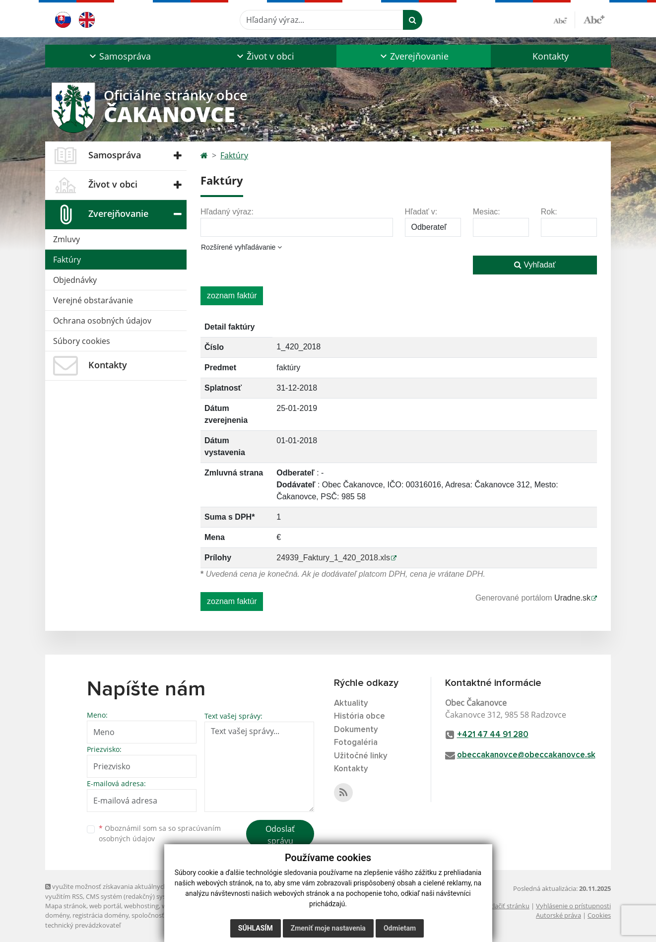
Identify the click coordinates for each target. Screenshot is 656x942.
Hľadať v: (421, 211)
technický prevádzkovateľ (83, 925)
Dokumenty (356, 730)
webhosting (141, 905)
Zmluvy (66, 239)
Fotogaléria (356, 743)
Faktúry (67, 259)
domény (57, 915)
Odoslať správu (280, 834)
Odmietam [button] (400, 928)
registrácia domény (100, 915)
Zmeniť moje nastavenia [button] (328, 928)
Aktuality (351, 703)
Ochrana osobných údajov (102, 320)
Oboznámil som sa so (160, 833)
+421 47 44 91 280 (492, 735)
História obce (359, 716)
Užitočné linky (361, 756)
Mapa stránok (65, 905)
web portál (105, 905)
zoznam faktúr (232, 295)
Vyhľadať (535, 265)
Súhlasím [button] (255, 928)
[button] (119, 56)
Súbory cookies (81, 341)
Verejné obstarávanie (93, 300)
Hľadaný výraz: (227, 211)
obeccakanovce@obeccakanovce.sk (526, 755)
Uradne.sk (572, 598)
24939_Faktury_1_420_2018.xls (333, 557)
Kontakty (550, 56)
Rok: (549, 211)
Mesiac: (486, 211)
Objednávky (75, 279)
